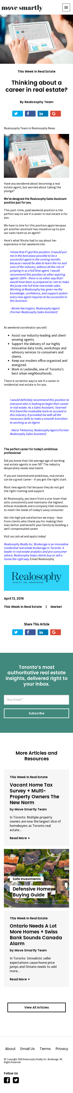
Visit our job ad (13, 536)
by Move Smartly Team (28, 809)
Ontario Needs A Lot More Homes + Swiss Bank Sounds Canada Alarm (36, 935)
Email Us (30, 1048)
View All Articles (36, 1007)
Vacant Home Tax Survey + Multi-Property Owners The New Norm (34, 794)
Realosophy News (43, 128)
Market (56, 606)
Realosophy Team (39, 102)
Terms (48, 1048)
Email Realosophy (42, 559)
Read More (20, 838)
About (12, 1048)
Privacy (62, 1048)
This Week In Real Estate (36, 71)
